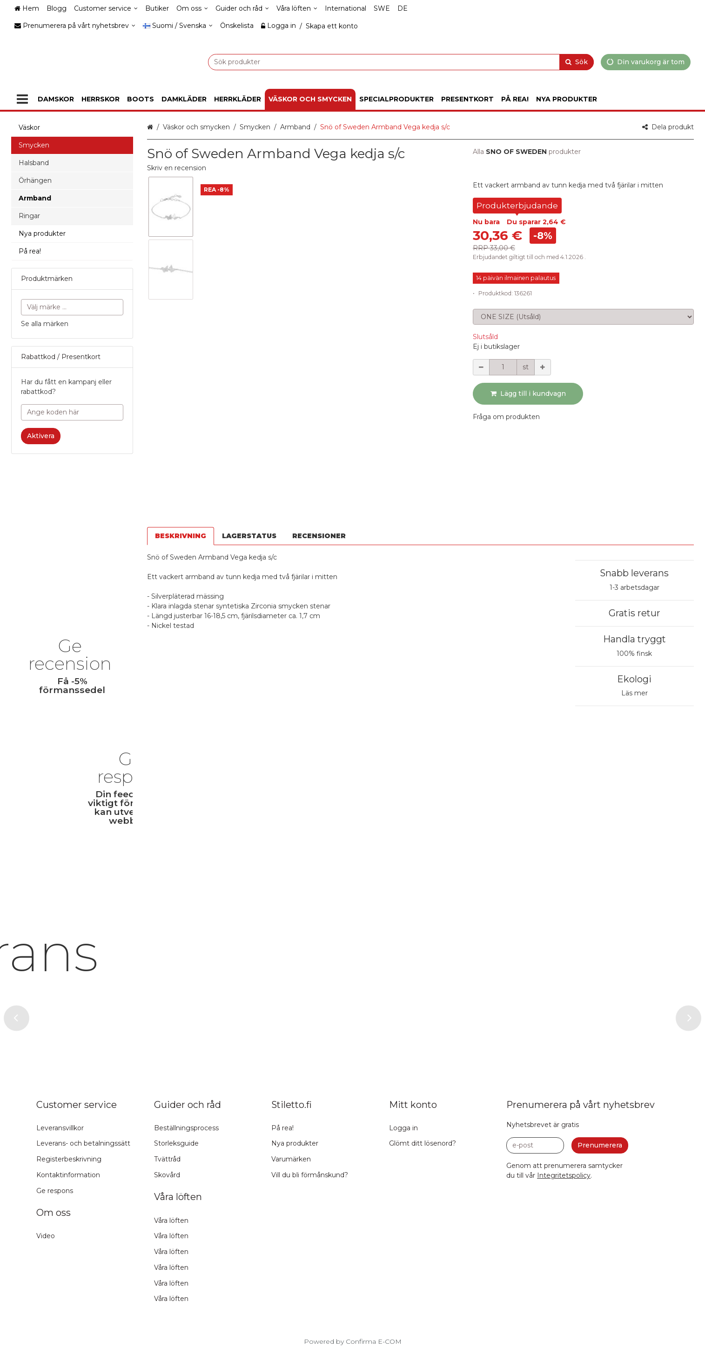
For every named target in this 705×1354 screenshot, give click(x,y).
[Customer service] (105, 8)
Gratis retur (634, 548)
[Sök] (576, 61)
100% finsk (634, 588)
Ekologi (634, 614)
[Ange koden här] (72, 412)
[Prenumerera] (599, 1145)
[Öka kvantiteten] (542, 367)
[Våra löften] (297, 8)
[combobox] (377, 61)
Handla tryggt (634, 574)
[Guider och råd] (242, 8)
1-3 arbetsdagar (634, 522)
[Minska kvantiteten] (481, 367)
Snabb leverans (634, 508)
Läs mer (634, 628)
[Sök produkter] (377, 61)
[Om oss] (192, 8)
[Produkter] (22, 99)
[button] (176, 168)
